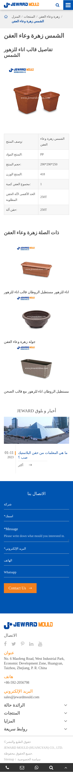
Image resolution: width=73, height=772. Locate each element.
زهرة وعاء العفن (49, 16)
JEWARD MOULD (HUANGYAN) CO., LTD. (33, 747)
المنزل (16, 16)
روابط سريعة (15, 729)
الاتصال (10, 635)
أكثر (25, 465)
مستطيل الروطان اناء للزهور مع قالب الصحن (36, 391)
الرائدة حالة (14, 705)
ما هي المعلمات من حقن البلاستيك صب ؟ (43, 455)
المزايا (9, 721)
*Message (11, 529)
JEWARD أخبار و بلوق (36, 410)
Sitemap (9, 759)
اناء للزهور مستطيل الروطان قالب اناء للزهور (36, 292)
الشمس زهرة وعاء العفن (28, 21)
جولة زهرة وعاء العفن (19, 342)
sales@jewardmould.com (21, 697)
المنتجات (29, 16)
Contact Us (20, 588)
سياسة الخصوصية (29, 759)
